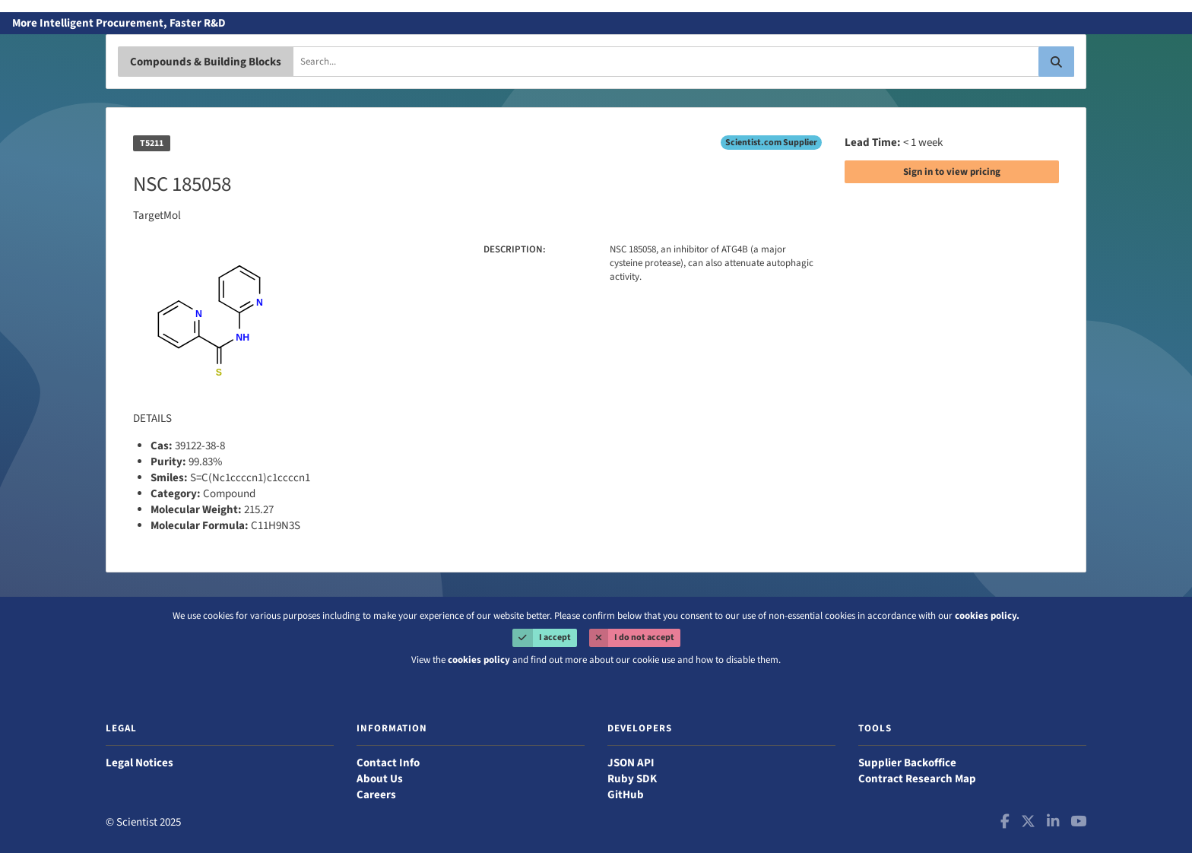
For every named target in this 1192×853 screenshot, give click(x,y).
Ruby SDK (632, 779)
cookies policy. (987, 616)
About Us (380, 779)
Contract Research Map (917, 779)
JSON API (631, 763)
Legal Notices (139, 763)
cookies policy (479, 660)
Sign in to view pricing (951, 172)
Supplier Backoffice (907, 763)
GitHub (625, 795)
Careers (376, 795)
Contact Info (388, 763)
